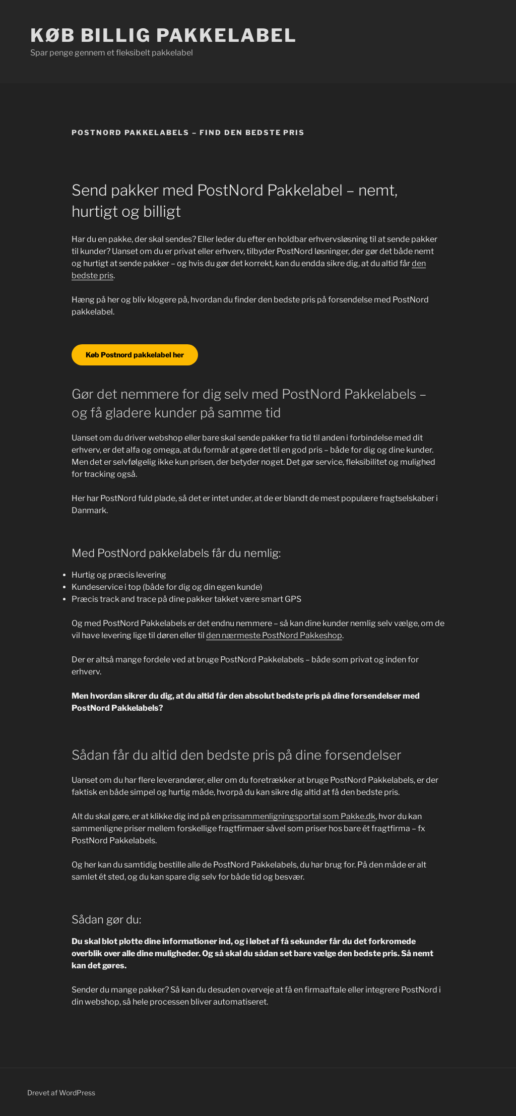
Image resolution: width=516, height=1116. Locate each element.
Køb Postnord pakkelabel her (135, 354)
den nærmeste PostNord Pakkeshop (274, 635)
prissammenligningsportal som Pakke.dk (298, 816)
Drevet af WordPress (61, 1092)
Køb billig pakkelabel (163, 35)
